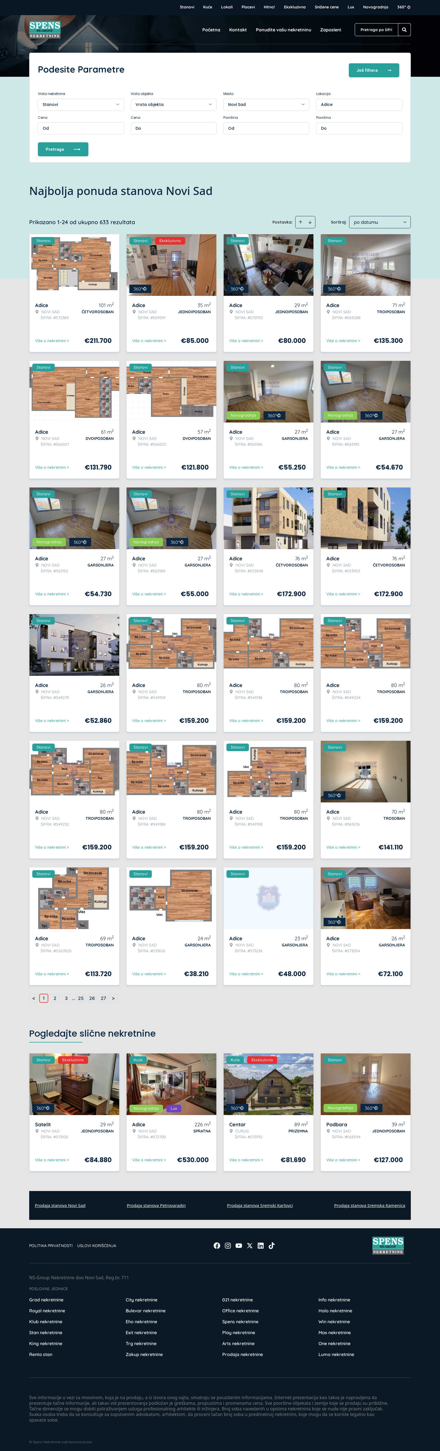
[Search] (404, 29)
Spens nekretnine (240, 1319)
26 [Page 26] (92, 996)
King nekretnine (45, 1341)
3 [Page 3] (66, 996)
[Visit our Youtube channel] (238, 1243)
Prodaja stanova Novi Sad (60, 1203)
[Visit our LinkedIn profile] (260, 1243)
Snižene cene (327, 7)
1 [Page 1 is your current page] (44, 996)
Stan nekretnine (45, 1330)
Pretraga (63, 147)
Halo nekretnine (335, 1308)
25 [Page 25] (81, 996)
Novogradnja (375, 7)
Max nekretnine (334, 1330)
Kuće (207, 7)
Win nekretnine (334, 1319)
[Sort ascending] (300, 220)
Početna (211, 29)
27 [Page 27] (103, 996)
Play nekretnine (238, 1330)
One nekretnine (334, 1341)
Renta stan (40, 1352)
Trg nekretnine (141, 1341)
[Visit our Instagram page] (227, 1243)
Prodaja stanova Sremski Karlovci (260, 1203)
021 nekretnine (237, 1298)
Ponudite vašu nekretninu (283, 29)
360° (404, 7)
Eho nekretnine (141, 1319)
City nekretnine (141, 1298)
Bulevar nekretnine (146, 1308)
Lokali (227, 7)
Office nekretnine (240, 1308)
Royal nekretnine (47, 1308)
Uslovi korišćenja (96, 1243)
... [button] (73, 996)
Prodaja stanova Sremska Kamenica (369, 1203)
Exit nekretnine (141, 1330)
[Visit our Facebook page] (217, 1243)
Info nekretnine (334, 1298)
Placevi (248, 7)
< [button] (33, 996)
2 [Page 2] (55, 996)
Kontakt (238, 29)
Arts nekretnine (238, 1341)
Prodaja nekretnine (242, 1352)
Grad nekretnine (46, 1298)
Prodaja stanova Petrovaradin (156, 1203)
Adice (327, 102)
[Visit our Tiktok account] (271, 1243)
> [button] (113, 996)
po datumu (366, 220)
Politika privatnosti (51, 1243)
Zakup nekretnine (144, 1352)
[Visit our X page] (249, 1243)
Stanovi (187, 7)
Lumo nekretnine (336, 1352)
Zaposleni (330, 29)
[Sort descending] (310, 220)
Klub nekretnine (45, 1319)
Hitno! (269, 7)
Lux (351, 7)
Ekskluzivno (295, 7)
